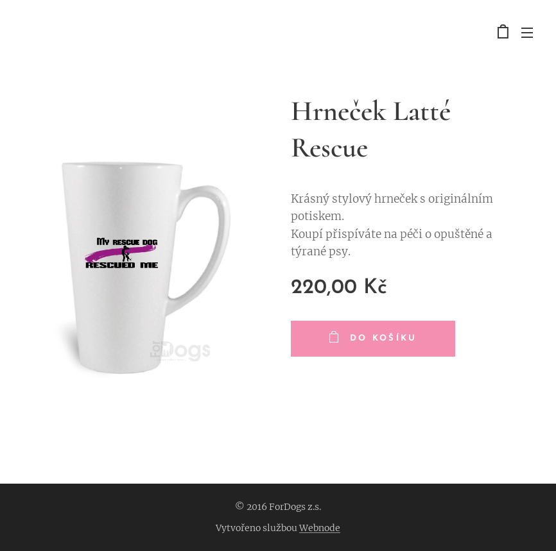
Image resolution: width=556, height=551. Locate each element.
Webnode (319, 528)
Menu (527, 32)
